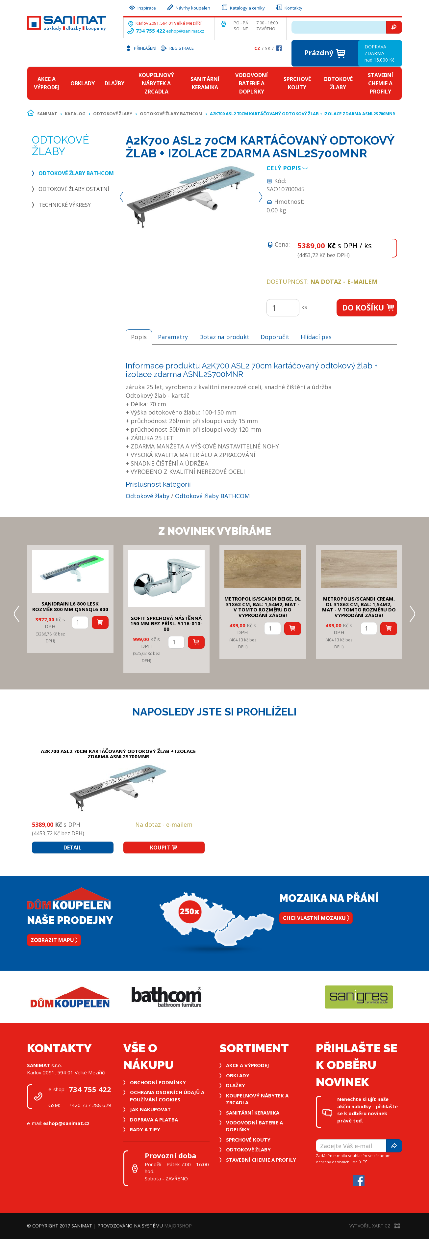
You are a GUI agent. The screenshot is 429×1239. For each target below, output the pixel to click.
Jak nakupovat (150, 1109)
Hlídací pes (316, 337)
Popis (139, 337)
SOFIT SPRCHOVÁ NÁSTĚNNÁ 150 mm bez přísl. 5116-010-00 (166, 623)
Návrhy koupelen (188, 7)
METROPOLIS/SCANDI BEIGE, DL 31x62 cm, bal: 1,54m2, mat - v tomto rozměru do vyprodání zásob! (262, 606)
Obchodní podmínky (158, 1082)
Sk (267, 48)
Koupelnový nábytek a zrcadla (156, 83)
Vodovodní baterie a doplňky (251, 83)
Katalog (75, 114)
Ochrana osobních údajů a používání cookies (167, 1095)
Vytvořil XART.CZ (374, 1226)
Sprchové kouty (297, 83)
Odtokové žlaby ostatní (73, 189)
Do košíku (368, 307)
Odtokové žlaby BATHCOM (171, 114)
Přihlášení (141, 47)
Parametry (173, 337)
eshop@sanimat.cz (185, 31)
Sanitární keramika (204, 83)
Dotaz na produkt (224, 337)
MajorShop (178, 1226)
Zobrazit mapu (54, 940)
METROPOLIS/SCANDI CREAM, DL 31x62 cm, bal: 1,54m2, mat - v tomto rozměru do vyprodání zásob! (359, 606)
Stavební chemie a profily (380, 83)
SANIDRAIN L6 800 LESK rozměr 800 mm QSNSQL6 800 (70, 606)
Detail (72, 847)
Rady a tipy (145, 1129)
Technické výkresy (64, 204)
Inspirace (142, 7)
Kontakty (288, 7)
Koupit (164, 847)
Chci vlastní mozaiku (316, 918)
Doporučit (275, 337)
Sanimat (47, 114)
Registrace (177, 47)
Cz (257, 48)
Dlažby (114, 83)
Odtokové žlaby (338, 83)
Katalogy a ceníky (243, 7)
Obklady (82, 83)
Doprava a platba (154, 1119)
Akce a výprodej (46, 83)
